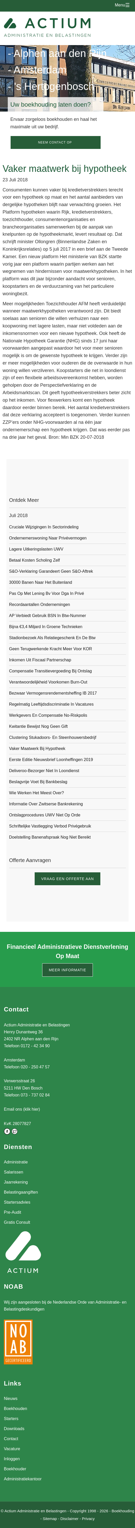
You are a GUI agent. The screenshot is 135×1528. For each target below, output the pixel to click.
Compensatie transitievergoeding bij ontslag (50, 671)
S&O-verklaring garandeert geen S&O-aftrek (51, 571)
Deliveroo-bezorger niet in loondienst (44, 771)
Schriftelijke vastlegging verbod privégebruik (50, 826)
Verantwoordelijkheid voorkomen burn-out (48, 682)
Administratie (16, 1162)
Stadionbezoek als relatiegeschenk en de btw (52, 638)
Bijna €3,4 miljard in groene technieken (45, 626)
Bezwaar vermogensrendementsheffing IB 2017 (53, 693)
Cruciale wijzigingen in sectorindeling (44, 527)
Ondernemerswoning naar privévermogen (48, 538)
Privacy (88, 1518)
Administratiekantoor (23, 1479)
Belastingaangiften (21, 1192)
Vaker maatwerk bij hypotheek (37, 748)
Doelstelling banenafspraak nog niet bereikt (50, 837)
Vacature (12, 1449)
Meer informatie (67, 970)
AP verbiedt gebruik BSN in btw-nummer (47, 615)
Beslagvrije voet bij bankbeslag (38, 782)
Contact (11, 1439)
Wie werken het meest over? (36, 793)
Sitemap (50, 1518)
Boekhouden (15, 1408)
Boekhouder (15, 1469)
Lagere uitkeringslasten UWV (36, 549)
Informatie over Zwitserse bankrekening (46, 804)
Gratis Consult (17, 1222)
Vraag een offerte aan (67, 879)
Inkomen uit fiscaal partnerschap (40, 660)
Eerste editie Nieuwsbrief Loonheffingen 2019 (51, 759)
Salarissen (13, 1172)
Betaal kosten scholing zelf (34, 560)
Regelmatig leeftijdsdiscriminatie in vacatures (51, 704)
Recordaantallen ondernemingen (39, 604)
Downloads (14, 1428)
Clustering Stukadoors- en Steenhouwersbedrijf (52, 737)
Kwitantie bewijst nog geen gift (38, 726)
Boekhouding (123, 1511)
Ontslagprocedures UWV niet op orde (44, 815)
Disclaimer (70, 1518)
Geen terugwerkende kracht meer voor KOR (50, 649)
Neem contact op (55, 142)
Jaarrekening (16, 1182)
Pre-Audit (12, 1212)
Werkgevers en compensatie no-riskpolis (48, 715)
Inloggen (12, 1459)
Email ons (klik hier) (22, 1109)
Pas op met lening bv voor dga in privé (46, 593)
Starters (11, 1418)
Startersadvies (17, 1202)
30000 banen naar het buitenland (40, 582)
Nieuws (10, 1398)
